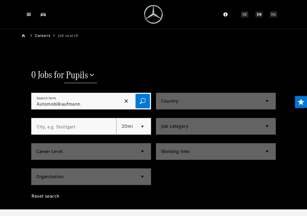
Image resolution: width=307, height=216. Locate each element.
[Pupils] (80, 75)
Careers (42, 35)
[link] (28, 35)
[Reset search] (45, 200)
